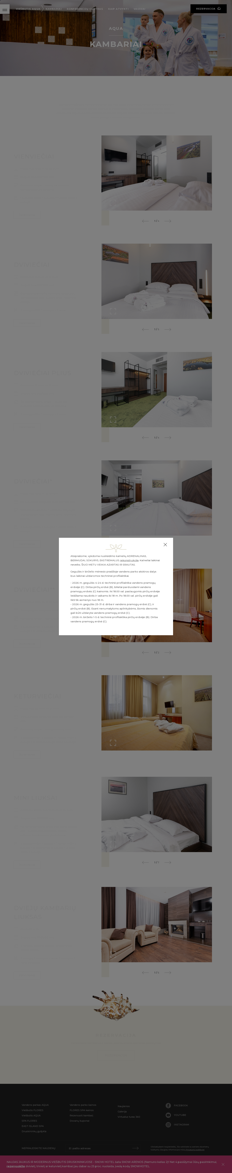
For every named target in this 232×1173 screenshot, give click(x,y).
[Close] (165, 545)
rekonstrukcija (129, 560)
